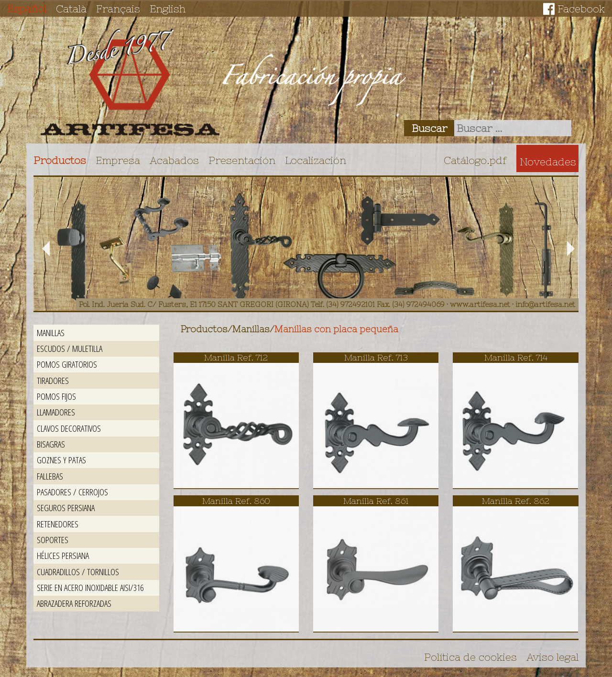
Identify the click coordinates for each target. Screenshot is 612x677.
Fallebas (50, 476)
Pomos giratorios (67, 364)
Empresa (118, 160)
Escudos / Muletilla (69, 348)
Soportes (52, 540)
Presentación (241, 160)
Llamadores (56, 412)
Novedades (548, 161)
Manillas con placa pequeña (336, 329)
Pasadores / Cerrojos (72, 492)
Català (71, 8)
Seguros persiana (66, 507)
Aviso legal (552, 657)
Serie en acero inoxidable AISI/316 (90, 587)
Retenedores (57, 524)
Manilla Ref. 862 (515, 501)
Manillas (51, 332)
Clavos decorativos (69, 428)
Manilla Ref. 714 (515, 357)
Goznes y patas (61, 460)
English (168, 8)
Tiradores (53, 380)
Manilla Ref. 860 (236, 501)
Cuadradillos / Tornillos (78, 572)
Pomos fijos (56, 396)
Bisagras (51, 444)
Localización (315, 160)
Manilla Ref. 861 (375, 501)
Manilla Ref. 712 (236, 357)
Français (118, 8)
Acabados (174, 160)
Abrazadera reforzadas (74, 603)
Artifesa (130, 82)
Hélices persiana (63, 555)
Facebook (581, 8)
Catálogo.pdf (475, 160)
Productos (59, 160)
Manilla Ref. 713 (376, 357)
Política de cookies (470, 657)
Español (26, 8)
